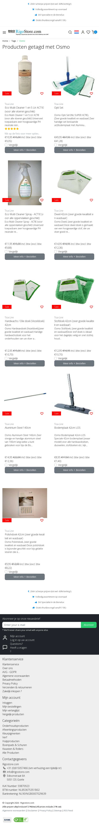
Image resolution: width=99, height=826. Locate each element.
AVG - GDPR (9, 672)
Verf (4, 737)
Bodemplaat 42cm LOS (67, 427)
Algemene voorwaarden (16, 676)
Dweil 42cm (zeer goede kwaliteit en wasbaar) (73, 216)
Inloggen (7, 702)
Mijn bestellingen (11, 706)
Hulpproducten (10, 741)
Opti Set (58, 107)
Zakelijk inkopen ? (12, 691)
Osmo (22, 40)
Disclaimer (32, 810)
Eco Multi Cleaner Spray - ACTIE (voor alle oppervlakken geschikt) (24, 216)
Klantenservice (10, 664)
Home (5, 40)
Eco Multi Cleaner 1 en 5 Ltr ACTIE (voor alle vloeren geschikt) (24, 109)
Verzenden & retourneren (17, 687)
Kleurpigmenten (11, 733)
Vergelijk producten (13, 714)
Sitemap (58, 810)
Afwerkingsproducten (14, 729)
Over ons (7, 668)
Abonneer (89, 624)
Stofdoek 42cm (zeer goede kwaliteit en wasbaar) (74, 323)
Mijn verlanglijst (10, 710)
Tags (13, 40)
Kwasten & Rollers (12, 749)
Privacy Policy (10, 683)
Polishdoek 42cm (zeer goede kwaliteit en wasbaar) (25, 536)
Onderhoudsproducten (15, 726)
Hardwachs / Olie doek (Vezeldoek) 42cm (24, 323)
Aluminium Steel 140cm (18, 427)
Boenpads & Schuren (14, 745)
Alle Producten (10, 752)
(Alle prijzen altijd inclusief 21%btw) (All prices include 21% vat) (31, 806)
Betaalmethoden (11, 679)
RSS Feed (68, 810)
